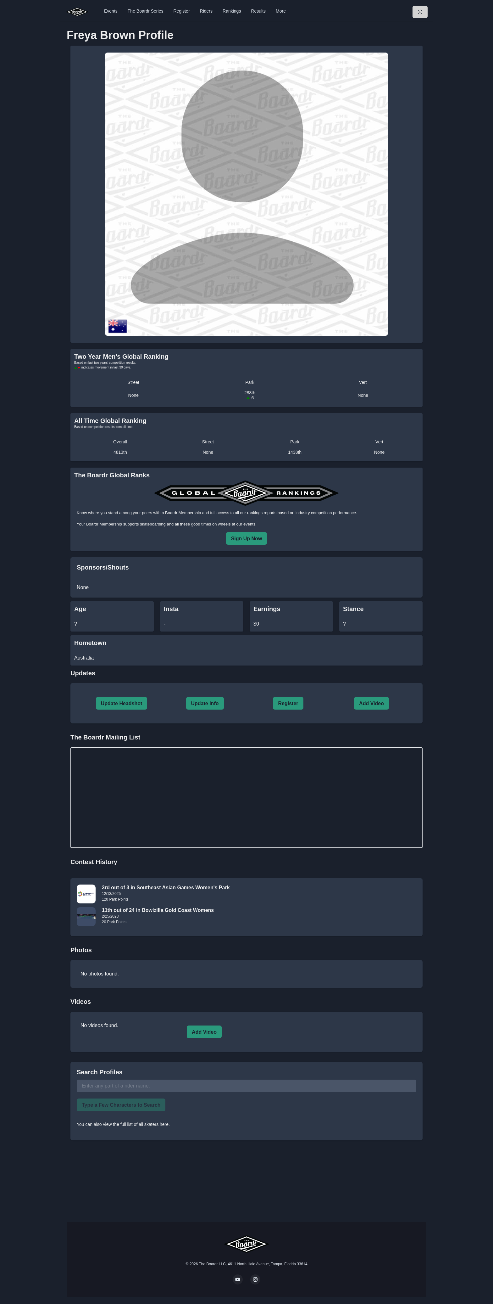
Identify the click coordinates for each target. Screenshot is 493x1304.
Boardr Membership (104, 524)
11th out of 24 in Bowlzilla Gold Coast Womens (158, 910)
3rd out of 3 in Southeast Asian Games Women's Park (166, 887)
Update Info (205, 703)
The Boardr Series (145, 11)
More (281, 11)
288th (249, 395)
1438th (295, 452)
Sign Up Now (246, 538)
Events (111, 11)
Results (258, 11)
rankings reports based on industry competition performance (301, 512)
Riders (206, 11)
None (133, 395)
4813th (120, 452)
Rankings (232, 11)
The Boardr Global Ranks (112, 475)
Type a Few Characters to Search (121, 1105)
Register (181, 11)
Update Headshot (121, 703)
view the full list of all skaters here (136, 1124)
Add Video (371, 703)
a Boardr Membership (181, 512)
